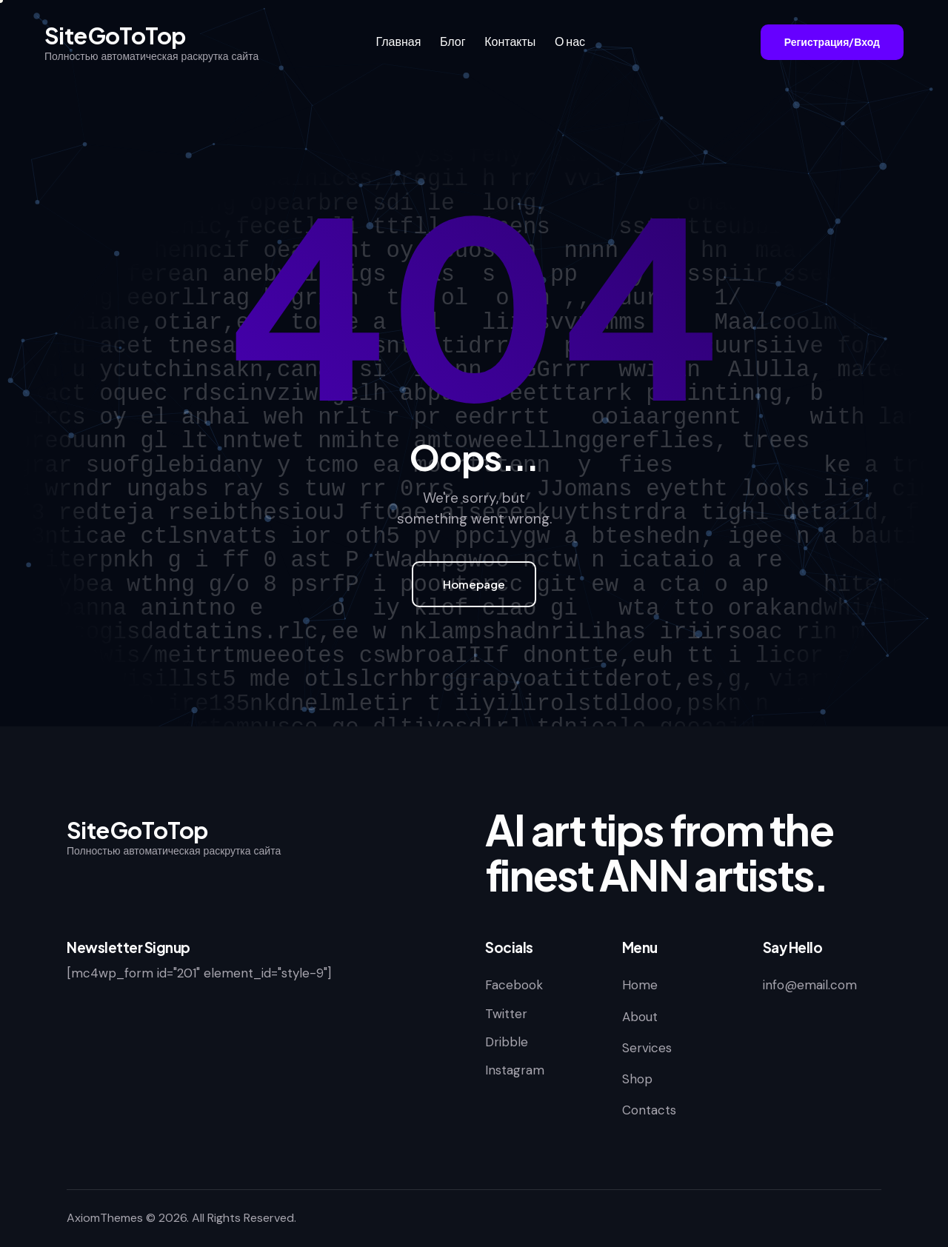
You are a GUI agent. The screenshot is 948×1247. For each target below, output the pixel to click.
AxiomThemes (105, 1218)
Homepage (474, 584)
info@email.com (810, 985)
